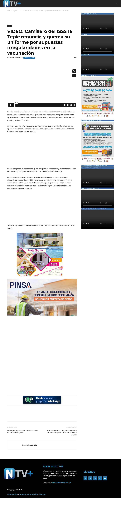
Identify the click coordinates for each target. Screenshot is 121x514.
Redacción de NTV (16, 57)
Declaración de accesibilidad (28, 494)
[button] (116, 4)
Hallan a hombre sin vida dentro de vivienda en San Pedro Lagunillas (22, 431)
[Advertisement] (46, 19)
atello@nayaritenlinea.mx (61, 482)
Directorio (42, 494)
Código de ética (12, 494)
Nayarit (15, 11)
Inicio (9, 11)
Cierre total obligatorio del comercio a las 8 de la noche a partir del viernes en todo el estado (61, 432)
